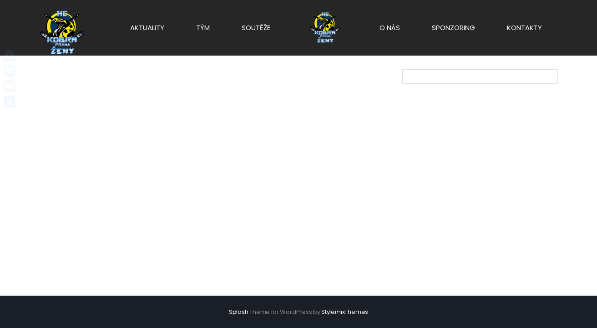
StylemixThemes (344, 312)
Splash (238, 312)
